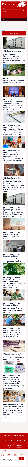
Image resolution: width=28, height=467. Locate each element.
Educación (8, 4)
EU (6, 15)
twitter (8, 435)
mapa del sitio (7, 14)
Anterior (8, 420)
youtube (19, 435)
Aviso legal (3, 450)
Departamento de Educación (14, 440)
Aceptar (21, 458)
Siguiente (20, 420)
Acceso (16, 14)
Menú (5, 8)
